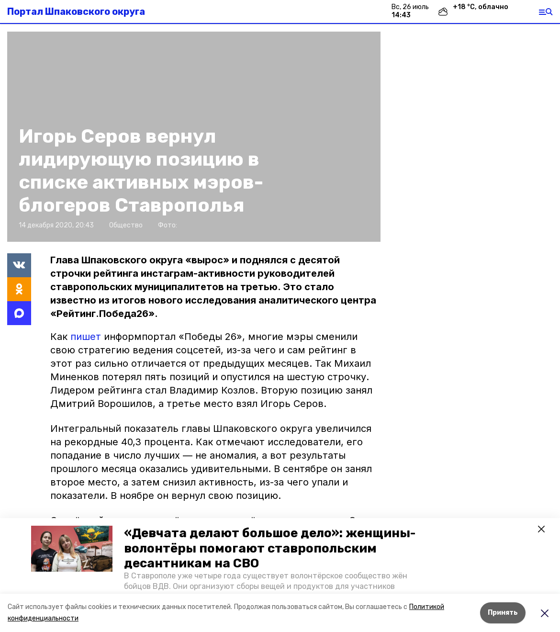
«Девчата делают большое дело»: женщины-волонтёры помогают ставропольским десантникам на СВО (269, 548)
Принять (503, 613)
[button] (71, 549)
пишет (87, 336)
